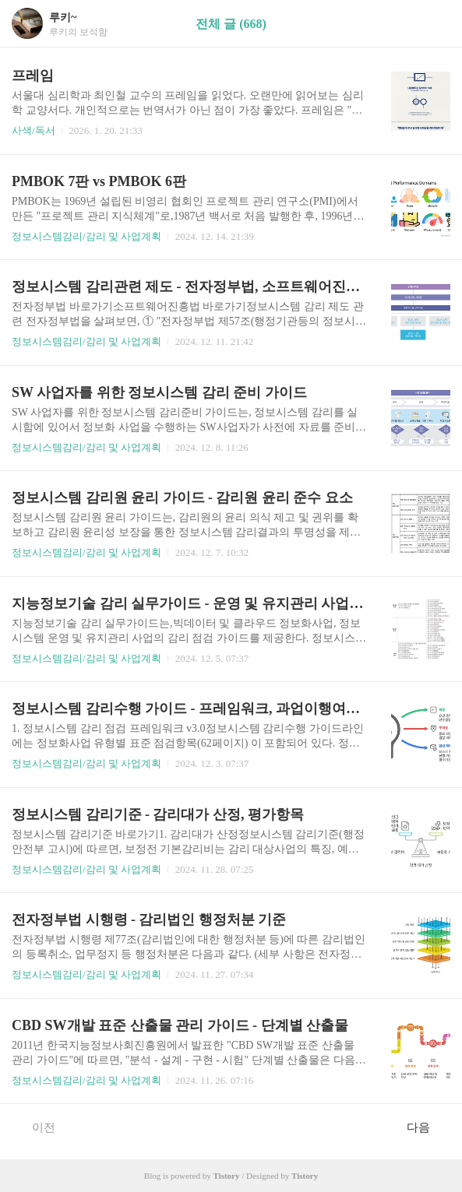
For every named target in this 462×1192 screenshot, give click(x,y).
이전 (35, 1127)
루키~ (62, 17)
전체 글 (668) (231, 23)
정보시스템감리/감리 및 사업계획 (86, 236)
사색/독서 (33, 130)
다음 (426, 1127)
